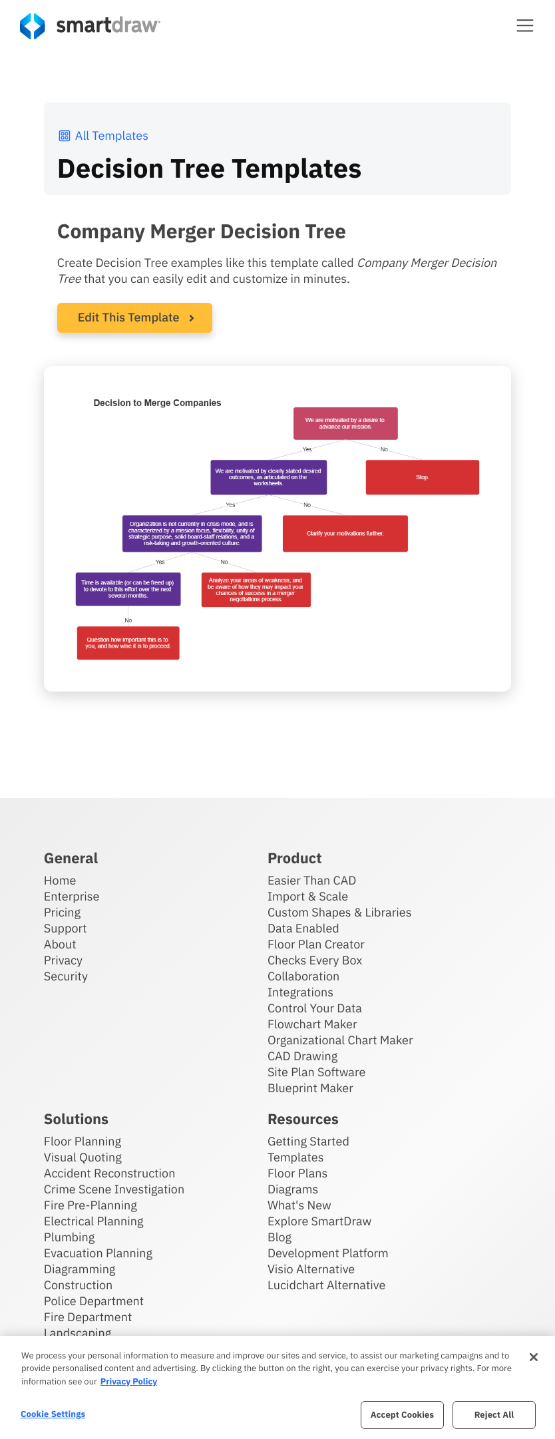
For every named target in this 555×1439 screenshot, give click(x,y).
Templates (296, 1157)
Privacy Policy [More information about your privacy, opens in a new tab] (128, 1381)
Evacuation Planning (98, 1253)
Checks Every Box (315, 960)
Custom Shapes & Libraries (340, 912)
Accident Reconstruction (110, 1173)
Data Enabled (303, 928)
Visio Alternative (311, 1269)
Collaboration (303, 976)
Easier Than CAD (312, 880)
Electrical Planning (94, 1221)
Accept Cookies (402, 1414)
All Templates (102, 135)
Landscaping (77, 1332)
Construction (78, 1285)
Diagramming (80, 1269)
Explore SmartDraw (319, 1221)
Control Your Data (315, 1008)
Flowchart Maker (312, 1024)
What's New (299, 1205)
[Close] (533, 1357)
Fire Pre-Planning (90, 1205)
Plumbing (69, 1237)
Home (60, 880)
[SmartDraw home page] (90, 26)
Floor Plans (297, 1173)
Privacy (63, 960)
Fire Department (88, 1317)
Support (65, 928)
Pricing (62, 912)
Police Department (94, 1301)
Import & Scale (308, 896)
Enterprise (72, 896)
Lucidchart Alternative (327, 1285)
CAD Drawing (302, 1056)
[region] (277, 1387)
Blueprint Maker (310, 1088)
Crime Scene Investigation (114, 1189)
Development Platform (328, 1253)
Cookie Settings (53, 1414)
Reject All (494, 1414)
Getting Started (308, 1141)
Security (66, 976)
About (60, 944)
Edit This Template (129, 317)
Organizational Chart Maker (340, 1040)
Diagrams (293, 1189)
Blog (279, 1237)
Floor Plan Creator (316, 944)
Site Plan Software (316, 1072)
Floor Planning (82, 1141)
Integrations (300, 992)
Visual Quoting (83, 1157)
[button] (525, 25)
